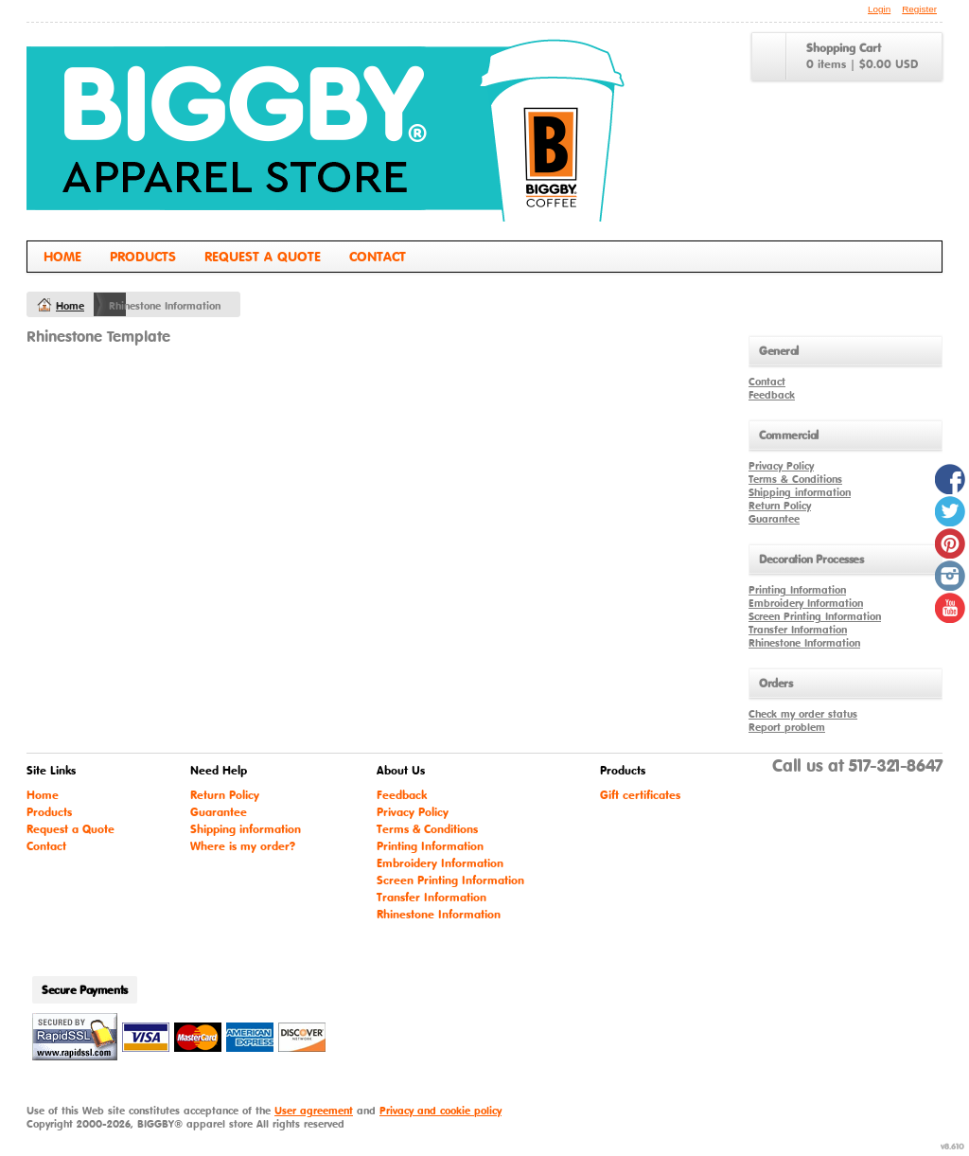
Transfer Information (798, 629)
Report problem (787, 727)
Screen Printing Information (815, 616)
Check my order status (803, 713)
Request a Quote (262, 256)
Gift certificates (640, 795)
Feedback (772, 394)
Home (62, 256)
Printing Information (797, 589)
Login (879, 9)
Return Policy (780, 505)
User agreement (313, 1110)
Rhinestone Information (804, 642)
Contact (377, 256)
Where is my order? (242, 846)
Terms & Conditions (795, 479)
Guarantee (774, 518)
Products (143, 256)
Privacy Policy (781, 465)
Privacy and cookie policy (440, 1110)
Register (919, 9)
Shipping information (800, 492)
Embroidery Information (806, 603)
